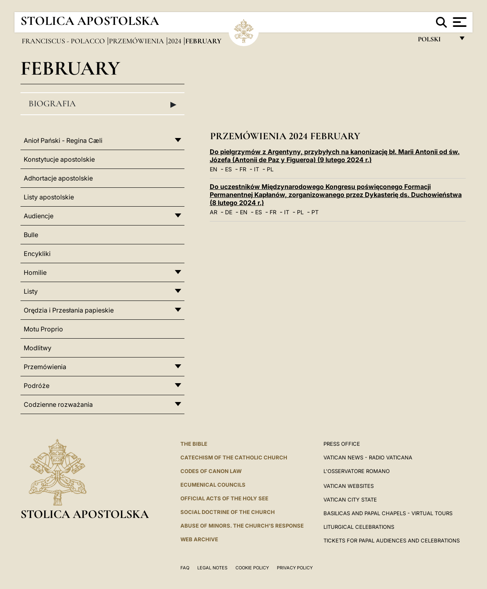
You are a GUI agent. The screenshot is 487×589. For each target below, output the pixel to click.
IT (256, 169)
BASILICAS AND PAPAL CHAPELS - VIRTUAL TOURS (387, 513)
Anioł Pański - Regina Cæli (63, 140)
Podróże (36, 386)
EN (213, 169)
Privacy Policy (295, 568)
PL (270, 169)
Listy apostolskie (49, 197)
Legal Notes (212, 568)
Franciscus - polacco (64, 41)
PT (315, 212)
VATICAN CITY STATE (350, 499)
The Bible (193, 444)
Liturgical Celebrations (358, 527)
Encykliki (37, 254)
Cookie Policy (252, 568)
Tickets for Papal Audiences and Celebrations (391, 540)
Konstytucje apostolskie (59, 159)
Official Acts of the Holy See (224, 498)
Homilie (35, 272)
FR (242, 169)
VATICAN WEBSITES (348, 486)
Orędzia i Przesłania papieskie (69, 310)
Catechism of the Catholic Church (233, 457)
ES (228, 169)
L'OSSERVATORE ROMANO (356, 471)
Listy (31, 291)
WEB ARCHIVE (199, 539)
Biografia (102, 104)
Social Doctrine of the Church (227, 512)
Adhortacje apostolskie (58, 178)
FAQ (184, 568)
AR (213, 212)
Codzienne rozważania (58, 404)
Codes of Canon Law (210, 471)
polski (435, 41)
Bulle (31, 235)
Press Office (341, 444)
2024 (175, 41)
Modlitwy (37, 348)
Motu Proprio (43, 329)
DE (228, 212)
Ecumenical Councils (213, 484)
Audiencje (38, 216)
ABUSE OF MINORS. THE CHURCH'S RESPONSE (242, 525)
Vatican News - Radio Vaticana (367, 457)
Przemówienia (137, 41)
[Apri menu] (459, 22)
